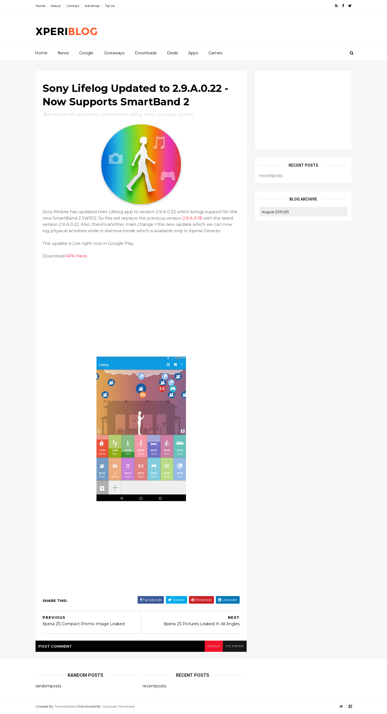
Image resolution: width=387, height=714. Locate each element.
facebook (235, 646)
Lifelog (135, 114)
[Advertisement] (249, 28)
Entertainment (114, 114)
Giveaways (114, 52)
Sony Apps (166, 114)
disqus (213, 646)
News (63, 52)
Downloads (146, 52)
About (56, 6)
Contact (72, 6)
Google (86, 52)
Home (40, 6)
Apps (193, 52)
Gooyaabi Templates (118, 706)
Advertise (92, 6)
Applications (87, 114)
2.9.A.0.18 (192, 218)
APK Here (76, 256)
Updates (186, 114)
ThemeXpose (64, 706)
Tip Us (110, 6)
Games (215, 52)
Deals (172, 52)
